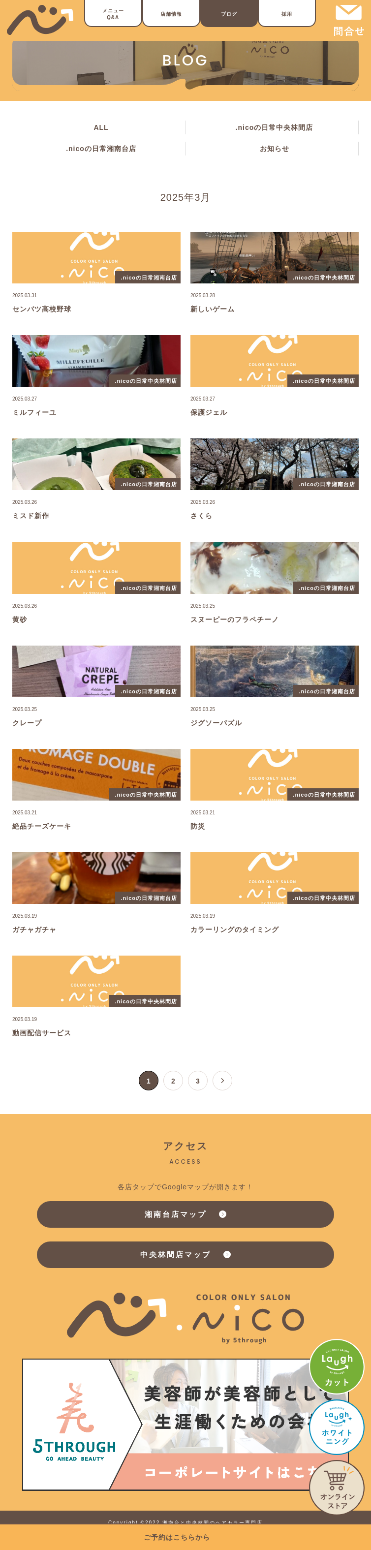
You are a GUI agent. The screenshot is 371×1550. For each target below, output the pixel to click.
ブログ (229, 14)
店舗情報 (171, 14)
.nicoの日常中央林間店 (274, 127)
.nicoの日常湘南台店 (101, 149)
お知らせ (274, 149)
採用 (286, 14)
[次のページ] (222, 1080)
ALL (100, 127)
